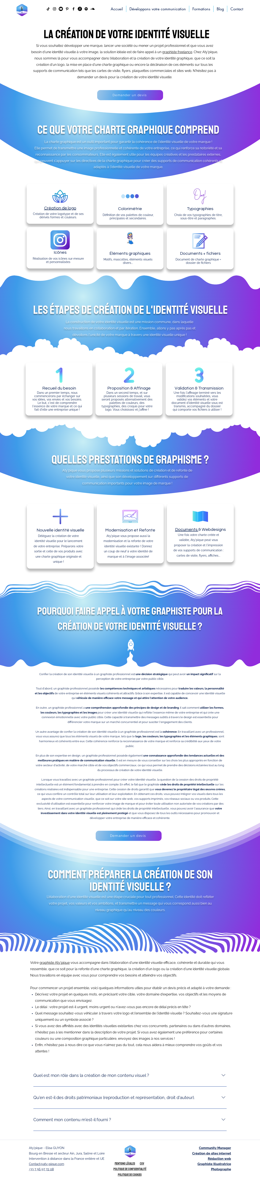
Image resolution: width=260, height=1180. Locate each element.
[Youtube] (61, 9)
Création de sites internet (211, 1153)
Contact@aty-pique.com (46, 1164)
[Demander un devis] (130, 95)
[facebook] (73, 9)
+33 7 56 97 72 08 (41, 1169)
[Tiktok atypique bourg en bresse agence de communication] (48, 9)
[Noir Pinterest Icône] (67, 9)
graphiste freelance (177, 52)
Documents (186, 529)
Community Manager (215, 1148)
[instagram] (54, 9)
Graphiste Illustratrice (214, 1164)
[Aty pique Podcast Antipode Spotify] (86, 9)
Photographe (221, 1169)
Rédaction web (219, 1159)
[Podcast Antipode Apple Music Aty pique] (80, 9)
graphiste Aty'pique (54, 963)
